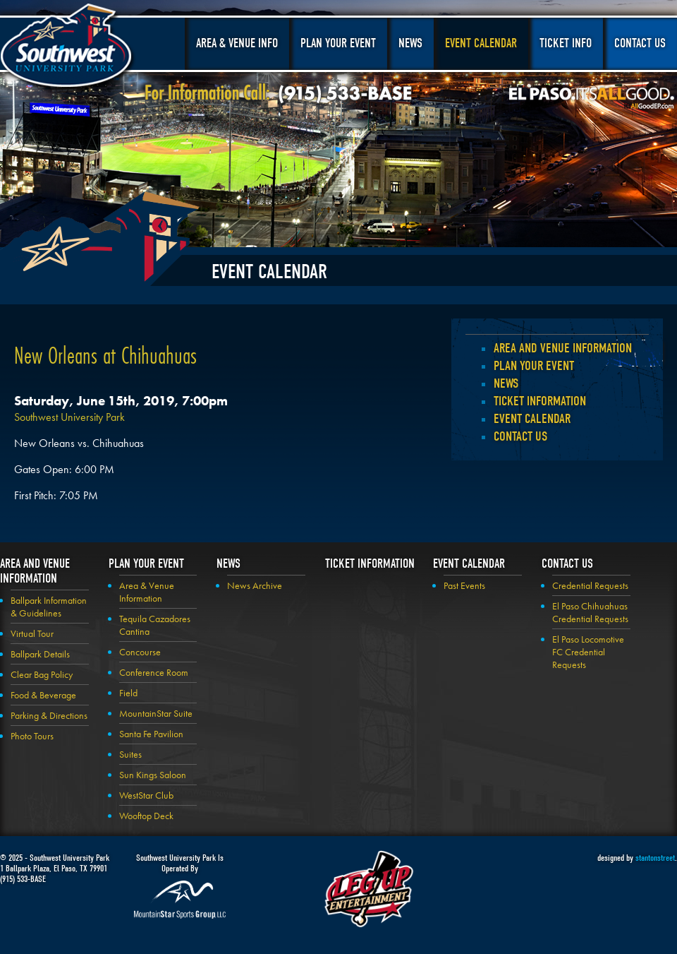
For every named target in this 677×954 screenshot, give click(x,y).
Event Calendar (481, 43)
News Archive (254, 585)
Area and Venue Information (563, 348)
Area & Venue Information (146, 591)
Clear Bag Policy (42, 674)
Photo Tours (32, 735)
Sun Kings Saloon (152, 774)
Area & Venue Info (237, 43)
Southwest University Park (68, 48)
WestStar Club (146, 795)
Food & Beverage (43, 694)
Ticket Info (565, 43)
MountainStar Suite (156, 713)
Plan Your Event (338, 43)
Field (128, 692)
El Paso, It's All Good (591, 98)
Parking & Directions (49, 715)
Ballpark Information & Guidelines (49, 606)
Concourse (140, 651)
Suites (130, 754)
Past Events (464, 585)
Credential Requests (590, 585)
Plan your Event (534, 366)
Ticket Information (540, 401)
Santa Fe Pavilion (151, 733)
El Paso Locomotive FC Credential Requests (588, 652)
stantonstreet (655, 857)
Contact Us (640, 43)
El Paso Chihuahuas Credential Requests (590, 612)
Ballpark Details (40, 654)
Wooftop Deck (146, 815)
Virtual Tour (32, 633)
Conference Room (153, 672)
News (410, 43)
